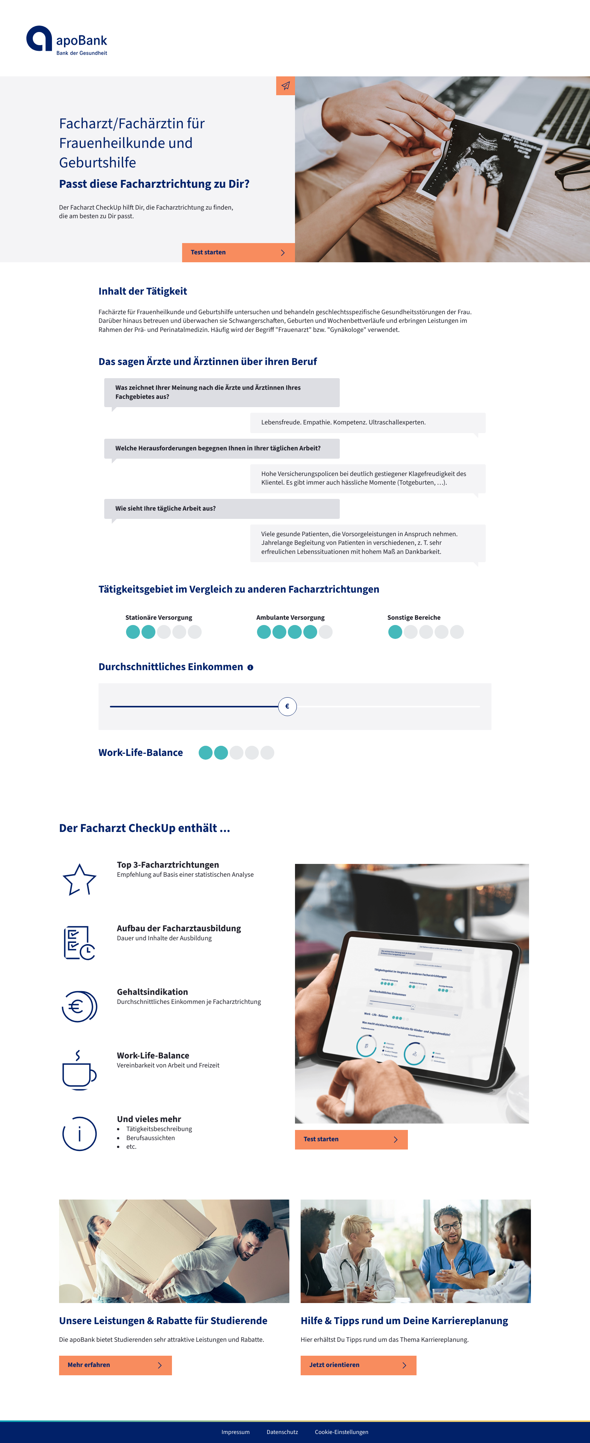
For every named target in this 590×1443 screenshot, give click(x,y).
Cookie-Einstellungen (341, 1432)
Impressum (236, 1432)
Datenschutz (282, 1432)
